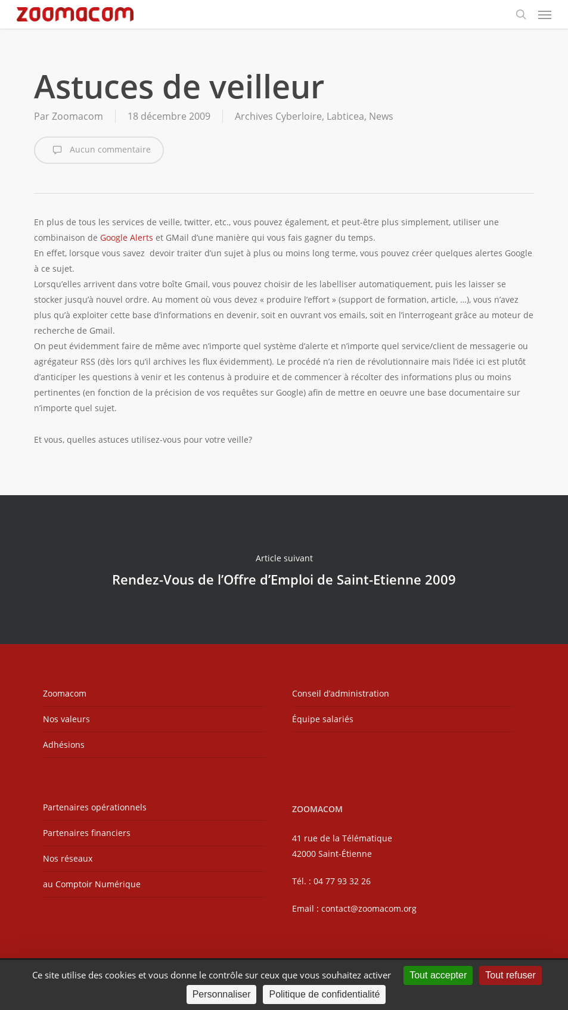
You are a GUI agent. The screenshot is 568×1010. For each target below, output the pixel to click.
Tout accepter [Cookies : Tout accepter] (438, 975)
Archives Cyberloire (278, 116)
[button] (544, 14)
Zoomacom (77, 116)
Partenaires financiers (87, 832)
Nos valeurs (66, 719)
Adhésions (64, 744)
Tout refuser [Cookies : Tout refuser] (510, 975)
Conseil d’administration (340, 693)
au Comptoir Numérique (92, 884)
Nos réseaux (67, 858)
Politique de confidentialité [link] (324, 994)
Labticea (345, 116)
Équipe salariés (322, 719)
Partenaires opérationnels (95, 807)
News (381, 116)
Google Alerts (126, 237)
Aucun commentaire (99, 150)
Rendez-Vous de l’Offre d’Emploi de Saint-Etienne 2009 (284, 569)
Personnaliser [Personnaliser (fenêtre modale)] (222, 994)
